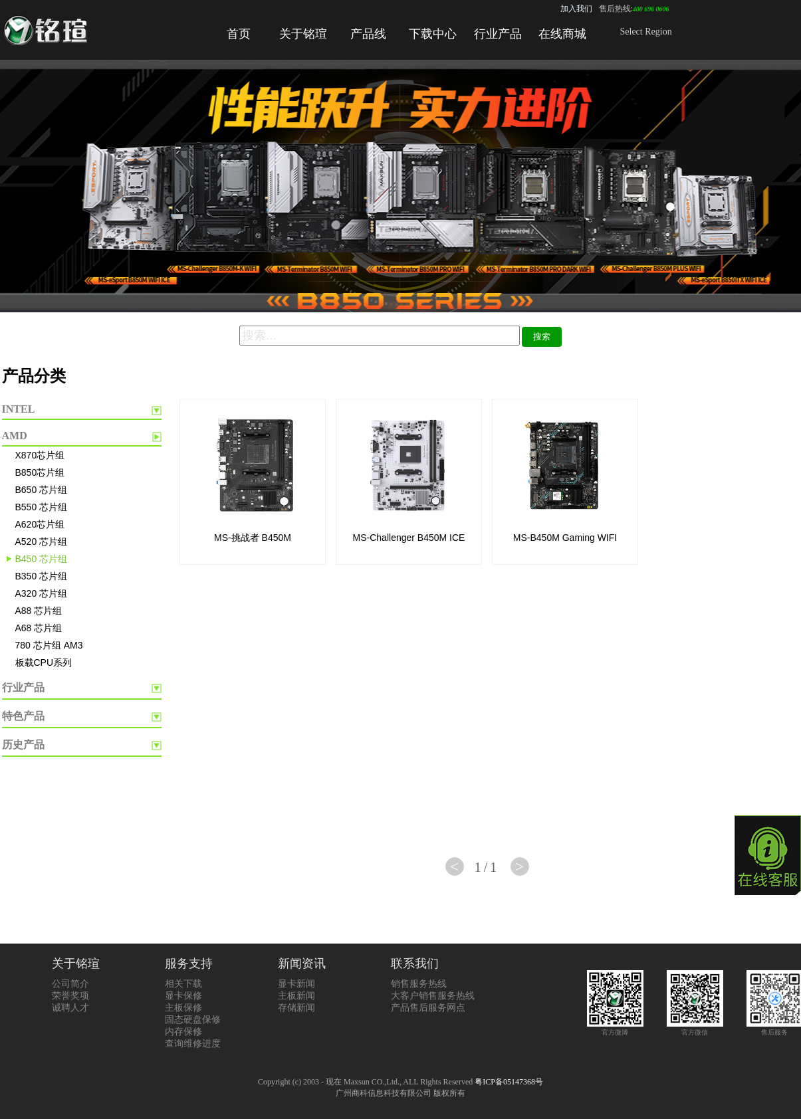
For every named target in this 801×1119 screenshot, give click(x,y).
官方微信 (695, 1028)
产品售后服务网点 (428, 1008)
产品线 (368, 34)
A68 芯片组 (38, 628)
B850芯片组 (40, 472)
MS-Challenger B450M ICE (409, 537)
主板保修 (183, 1008)
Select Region (646, 32)
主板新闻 (296, 996)
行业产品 (498, 34)
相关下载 (183, 984)
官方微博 (615, 1028)
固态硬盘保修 (193, 1020)
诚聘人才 (70, 1008)
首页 (239, 34)
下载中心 (433, 34)
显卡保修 (183, 996)
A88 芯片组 (38, 610)
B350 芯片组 (41, 576)
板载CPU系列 (43, 662)
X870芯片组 (40, 455)
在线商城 (562, 34)
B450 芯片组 (41, 559)
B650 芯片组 (41, 489)
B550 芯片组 (41, 507)
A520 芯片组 (41, 541)
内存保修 (183, 1032)
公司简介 (70, 984)
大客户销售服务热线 (433, 996)
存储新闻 (296, 1008)
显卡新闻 (296, 984)
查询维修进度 (193, 1044)
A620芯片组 (40, 524)
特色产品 (23, 716)
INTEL (18, 409)
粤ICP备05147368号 (509, 1081)
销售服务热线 (419, 984)
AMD (14, 435)
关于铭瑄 (303, 34)
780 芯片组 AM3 (49, 645)
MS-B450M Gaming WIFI (565, 537)
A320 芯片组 (41, 593)
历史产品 (23, 744)
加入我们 (576, 8)
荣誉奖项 (70, 996)
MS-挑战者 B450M (252, 537)
